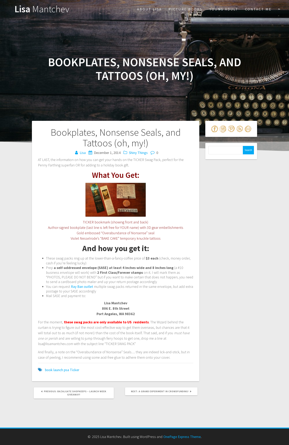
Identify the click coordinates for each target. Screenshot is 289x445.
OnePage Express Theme (182, 436)
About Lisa (149, 9)
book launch (54, 370)
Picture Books (185, 9)
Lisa (41, 9)
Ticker (74, 370)
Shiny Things (138, 152)
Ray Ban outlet (82, 286)
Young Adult (223, 9)
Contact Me (258, 9)
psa (66, 370)
